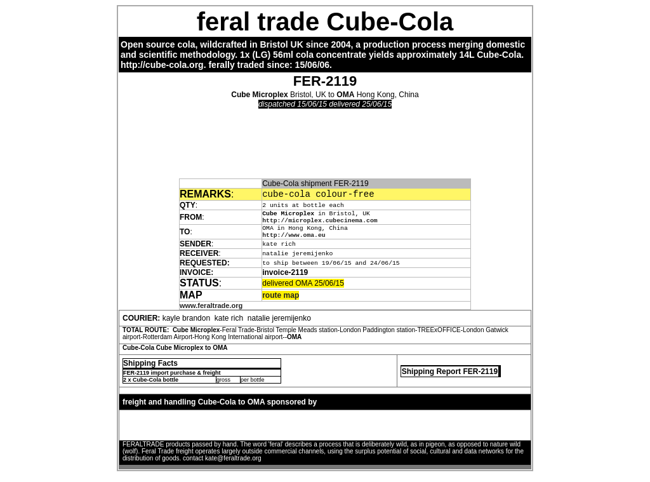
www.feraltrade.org (211, 311)
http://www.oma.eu (293, 240)
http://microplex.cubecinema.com (319, 223)
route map (280, 301)
